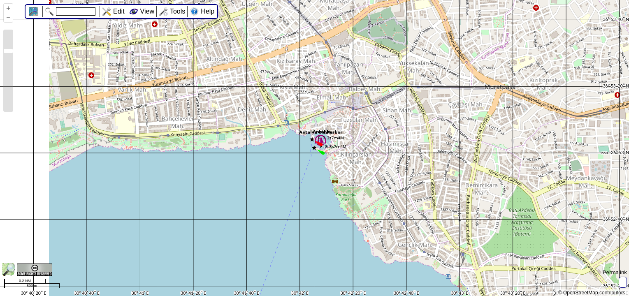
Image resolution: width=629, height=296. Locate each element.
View (147, 11)
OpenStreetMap (580, 293)
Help (207, 11)
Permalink (615, 272)
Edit (119, 11)
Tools (177, 11)
